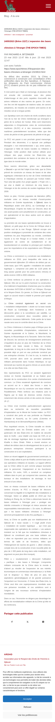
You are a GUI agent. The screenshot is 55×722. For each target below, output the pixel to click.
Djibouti (39, 202)
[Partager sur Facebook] (12, 622)
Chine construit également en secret (26, 303)
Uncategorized (20, 34)
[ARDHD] (23, 6)
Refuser (27, 707)
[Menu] (47, 6)
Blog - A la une (11, 16)
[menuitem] (47, 6)
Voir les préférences (27, 715)
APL (48, 196)
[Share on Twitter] (43, 622)
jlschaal (30, 34)
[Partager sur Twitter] (27, 622)
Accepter (27, 699)
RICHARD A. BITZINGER (21, 54)
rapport (21, 456)
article (25, 496)
